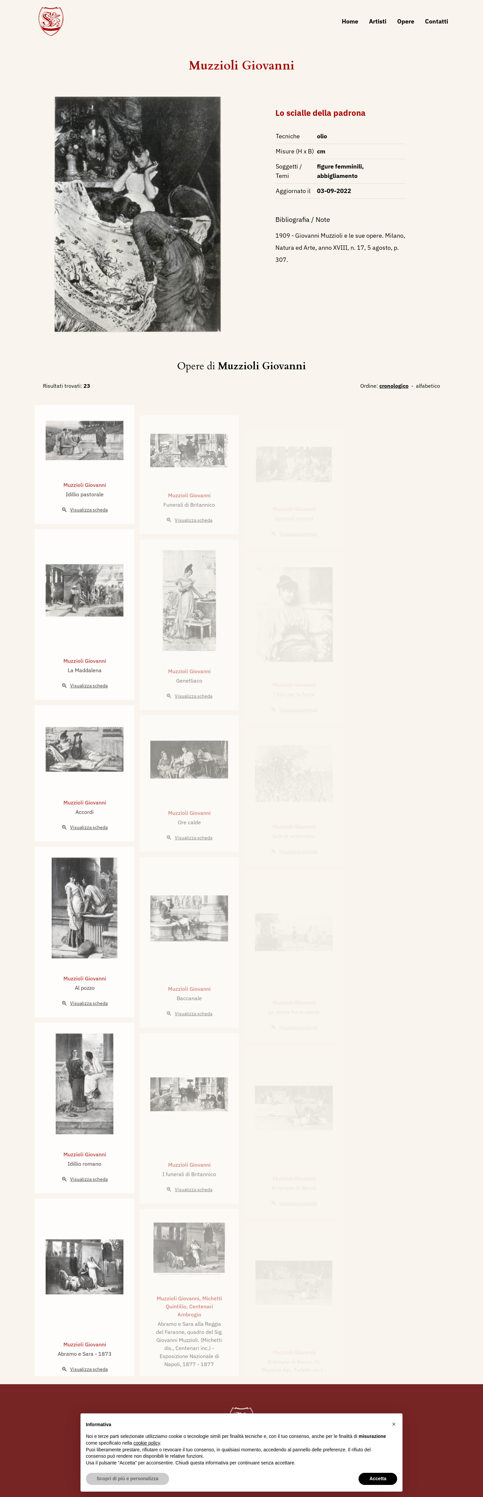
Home (350, 21)
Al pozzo (85, 1012)
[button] (393, 1424)
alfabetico (428, 385)
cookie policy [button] (146, 1443)
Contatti (436, 21)
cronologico (394, 385)
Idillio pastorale (85, 518)
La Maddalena (85, 694)
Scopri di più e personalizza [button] (127, 1478)
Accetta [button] (377, 1478)
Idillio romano (84, 1187)
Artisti (377, 21)
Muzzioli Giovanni (241, 65)
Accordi (84, 836)
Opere (405, 21)
